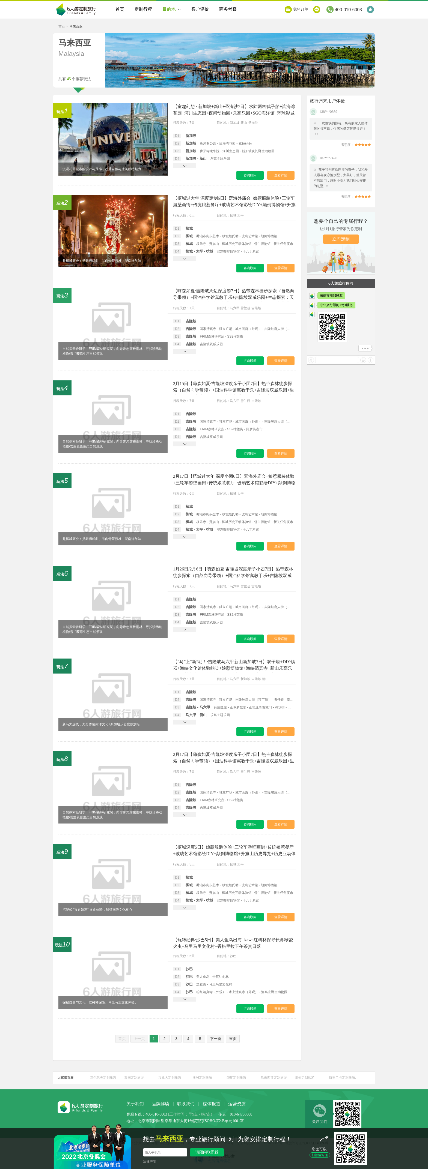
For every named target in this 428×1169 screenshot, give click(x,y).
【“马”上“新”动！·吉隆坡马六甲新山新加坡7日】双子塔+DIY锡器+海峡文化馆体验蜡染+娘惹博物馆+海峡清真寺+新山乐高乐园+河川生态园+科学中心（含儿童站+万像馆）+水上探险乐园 (234, 668)
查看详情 (280, 175)
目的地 (171, 13)
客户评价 (200, 9)
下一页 (215, 1038)
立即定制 (341, 239)
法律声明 (149, 1162)
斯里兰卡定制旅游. (342, 1078)
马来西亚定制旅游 (274, 1078)
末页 (233, 1038)
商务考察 (228, 9)
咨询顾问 (250, 175)
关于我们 (135, 1103)
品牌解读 (160, 1103)
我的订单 (300, 9)
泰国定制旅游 (134, 1078)
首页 (119, 9)
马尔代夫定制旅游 (103, 1078)
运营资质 (237, 1103)
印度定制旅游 (236, 1078)
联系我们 (186, 1103)
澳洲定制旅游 (202, 1078)
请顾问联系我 (206, 1152)
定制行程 (143, 9)
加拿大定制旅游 (169, 1078)
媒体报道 (211, 1103)
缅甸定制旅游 (304, 1078)
